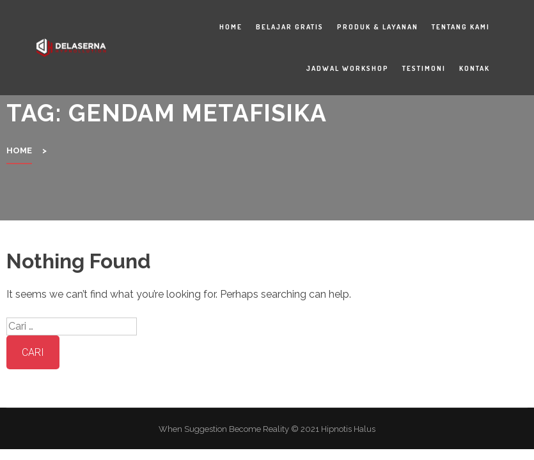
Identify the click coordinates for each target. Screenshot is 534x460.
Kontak (474, 68)
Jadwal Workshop (347, 68)
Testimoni (424, 68)
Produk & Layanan (377, 26)
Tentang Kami (461, 26)
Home (230, 26)
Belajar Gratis (290, 26)
